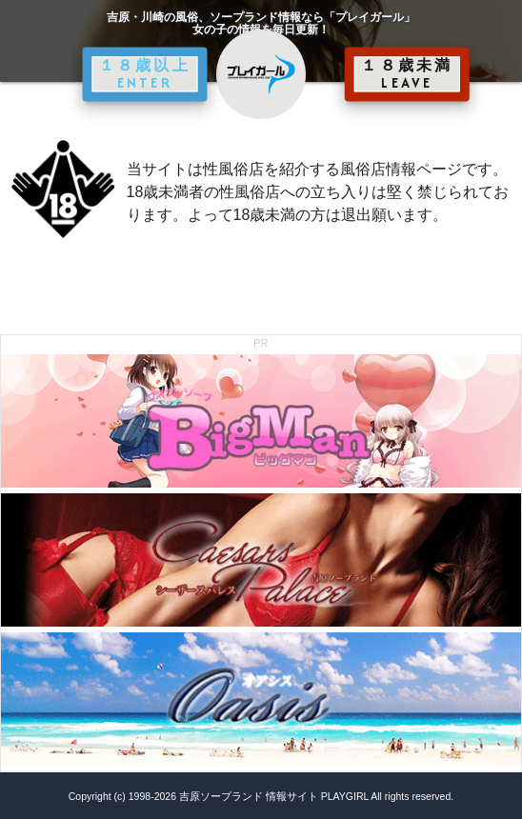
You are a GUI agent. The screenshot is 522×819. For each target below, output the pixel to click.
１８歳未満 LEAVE (406, 74)
